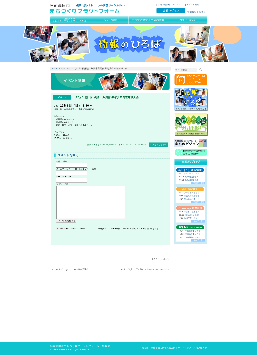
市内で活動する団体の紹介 (148, 20)
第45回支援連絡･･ (193, 180)
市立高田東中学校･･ (193, 196)
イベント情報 (109, 20)
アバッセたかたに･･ (193, 193)
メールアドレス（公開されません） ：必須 (76, 169)
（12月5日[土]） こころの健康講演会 (71, 269)
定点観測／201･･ (192, 237)
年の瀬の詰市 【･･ (193, 199)
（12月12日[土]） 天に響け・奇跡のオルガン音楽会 (143, 269)
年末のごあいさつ (192, 234)
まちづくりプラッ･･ (193, 173)
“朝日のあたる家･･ (193, 215)
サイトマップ (178, 4)
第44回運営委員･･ (193, 177)
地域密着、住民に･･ (193, 218)
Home (54, 68)
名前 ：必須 (61, 161)
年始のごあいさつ (192, 231)
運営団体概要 (192, 4)
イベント (65, 68)
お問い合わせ (164, 4)
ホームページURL (64, 176)
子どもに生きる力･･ (193, 212)
